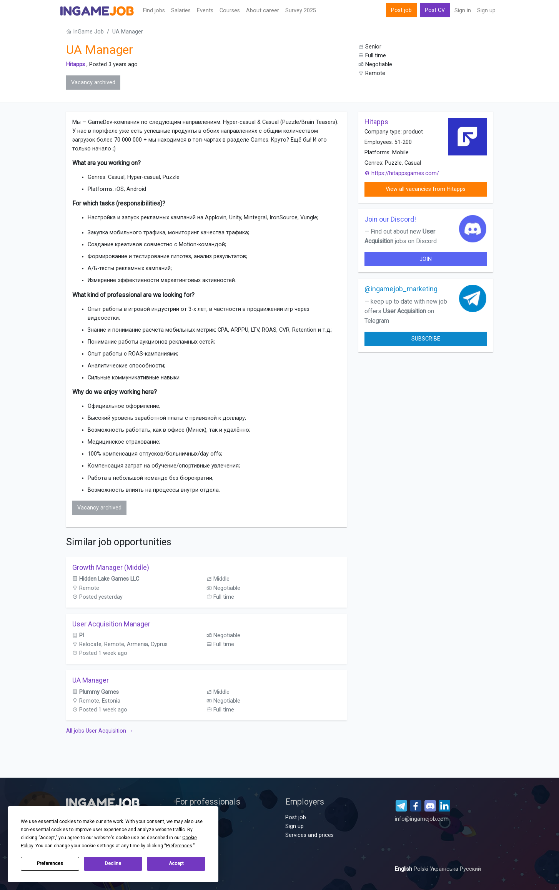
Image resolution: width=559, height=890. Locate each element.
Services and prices (309, 835)
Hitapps (75, 64)
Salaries (181, 10)
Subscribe (425, 339)
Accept (176, 863)
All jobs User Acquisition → (99, 731)
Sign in (462, 10)
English (404, 869)
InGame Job (85, 31)
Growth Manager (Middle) (110, 567)
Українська (445, 869)
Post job (401, 10)
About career (262, 10)
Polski (422, 869)
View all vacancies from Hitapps (426, 189)
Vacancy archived (93, 82)
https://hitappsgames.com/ (401, 173)
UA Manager (90, 680)
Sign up (486, 10)
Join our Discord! (390, 219)
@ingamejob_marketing (401, 289)
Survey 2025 (300, 10)
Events (205, 10)
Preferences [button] (179, 845)
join (425, 259)
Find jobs (154, 10)
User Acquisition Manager (111, 624)
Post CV (435, 10)
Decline (113, 863)
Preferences (50, 863)
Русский (470, 869)
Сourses (230, 10)
